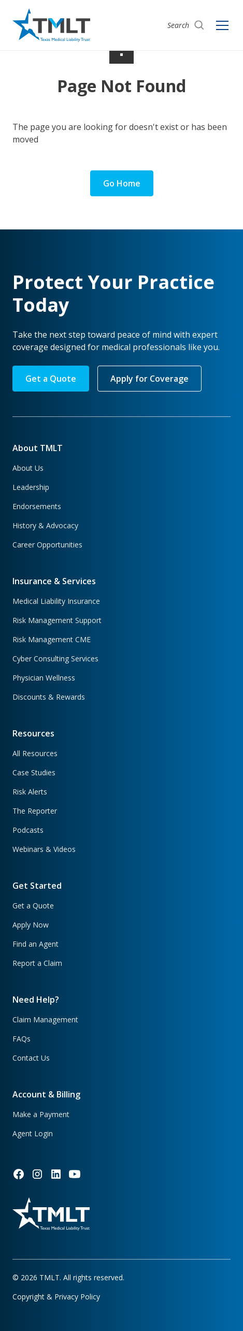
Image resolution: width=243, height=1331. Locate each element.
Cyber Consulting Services (55, 658)
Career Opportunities (47, 544)
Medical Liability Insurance (56, 601)
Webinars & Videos (44, 849)
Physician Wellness (43, 678)
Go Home (121, 183)
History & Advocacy (45, 525)
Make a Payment (40, 1114)
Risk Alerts (29, 792)
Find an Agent (35, 944)
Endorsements (36, 506)
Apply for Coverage (149, 378)
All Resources (35, 753)
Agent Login (32, 1133)
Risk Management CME (51, 639)
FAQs (21, 1039)
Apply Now (30, 925)
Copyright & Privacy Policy (56, 1296)
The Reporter (34, 811)
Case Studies (33, 772)
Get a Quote (50, 378)
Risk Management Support (57, 620)
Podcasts (28, 830)
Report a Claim (37, 963)
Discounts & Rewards (48, 697)
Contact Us (31, 1058)
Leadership (30, 487)
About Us (28, 468)
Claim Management (45, 1019)
